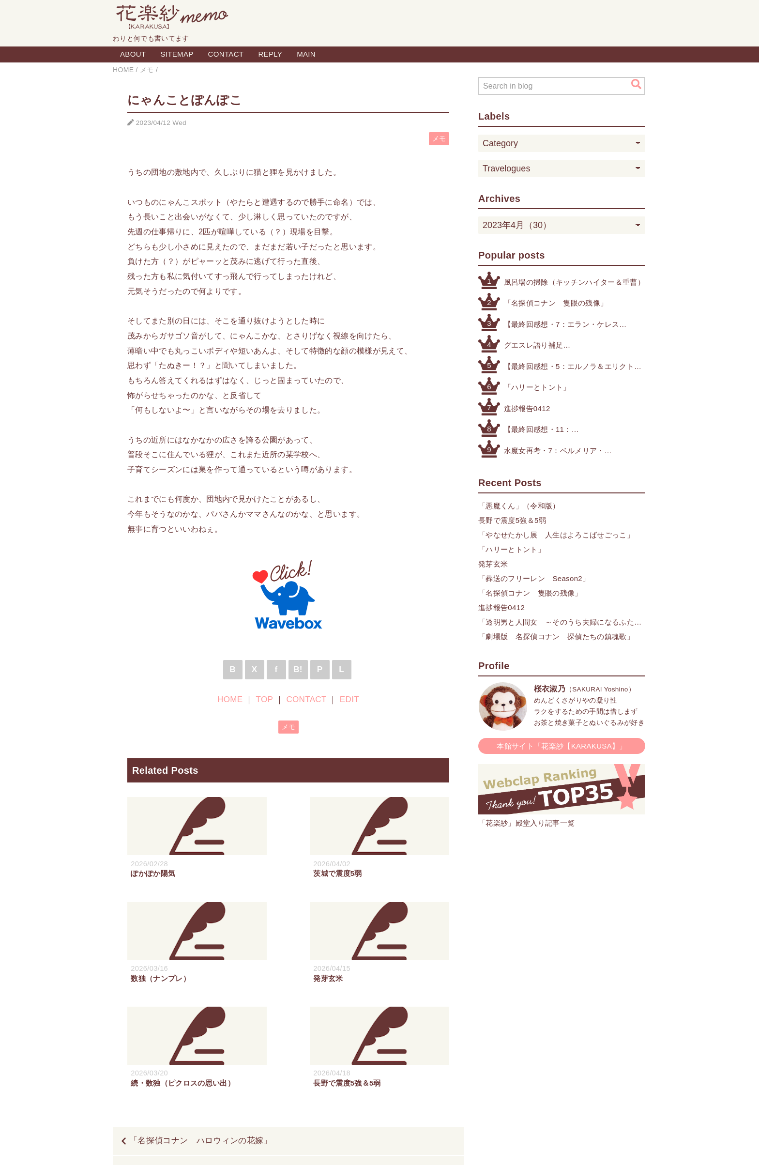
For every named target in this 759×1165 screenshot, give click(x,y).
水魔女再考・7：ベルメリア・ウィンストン (554, 451)
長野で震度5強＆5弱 (512, 520)
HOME (230, 699)
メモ (439, 138)
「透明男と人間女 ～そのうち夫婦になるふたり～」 (559, 623)
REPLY (270, 54)
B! (298, 669)
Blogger (369, 1147)
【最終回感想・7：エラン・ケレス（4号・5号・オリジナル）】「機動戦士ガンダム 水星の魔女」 (563, 325)
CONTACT (226, 54)
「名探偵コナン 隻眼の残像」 (556, 303)
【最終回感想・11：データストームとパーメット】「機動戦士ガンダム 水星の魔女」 (563, 430)
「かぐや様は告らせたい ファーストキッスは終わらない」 (334, 1065)
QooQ (426, 1147)
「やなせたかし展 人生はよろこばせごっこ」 (556, 535)
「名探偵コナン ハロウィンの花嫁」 (200, 1036)
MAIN (306, 54)
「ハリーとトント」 (537, 387)
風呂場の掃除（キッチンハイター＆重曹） (574, 282)
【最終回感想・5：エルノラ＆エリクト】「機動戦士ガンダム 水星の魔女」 (573, 367)
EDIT (349, 699)
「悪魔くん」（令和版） (519, 506)
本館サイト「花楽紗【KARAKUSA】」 (562, 746)
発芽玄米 (493, 564)
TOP (264, 699)
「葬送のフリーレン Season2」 (534, 578)
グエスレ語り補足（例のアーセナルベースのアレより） (567, 346)
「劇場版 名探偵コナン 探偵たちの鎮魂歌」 (556, 636)
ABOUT (133, 54)
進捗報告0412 (527, 408)
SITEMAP (176, 54)
